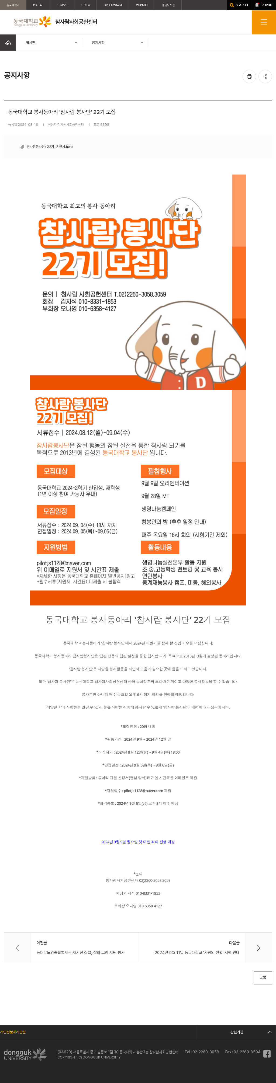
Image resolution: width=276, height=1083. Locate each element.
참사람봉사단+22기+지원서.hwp (50, 147)
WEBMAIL (142, 5)
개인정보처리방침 (13, 1032)
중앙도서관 (168, 5)
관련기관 (250, 1032)
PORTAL (38, 5)
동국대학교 (13, 5)
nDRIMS (62, 5)
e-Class (85, 5)
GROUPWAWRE (113, 5)
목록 (262, 977)
